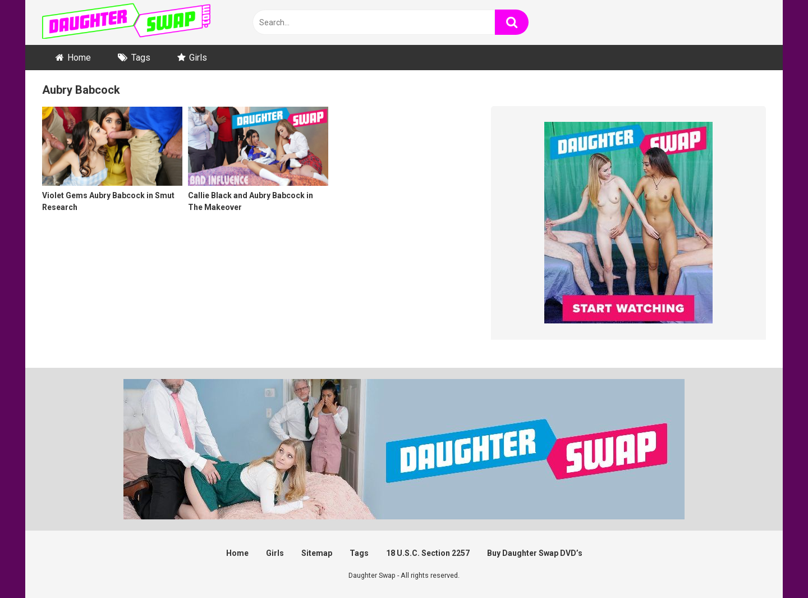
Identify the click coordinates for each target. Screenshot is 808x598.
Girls (198, 57)
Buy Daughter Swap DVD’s (534, 553)
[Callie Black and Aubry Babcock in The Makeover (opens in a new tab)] (258, 166)
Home (79, 57)
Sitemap (316, 553)
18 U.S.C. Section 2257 (428, 553)
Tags (140, 57)
